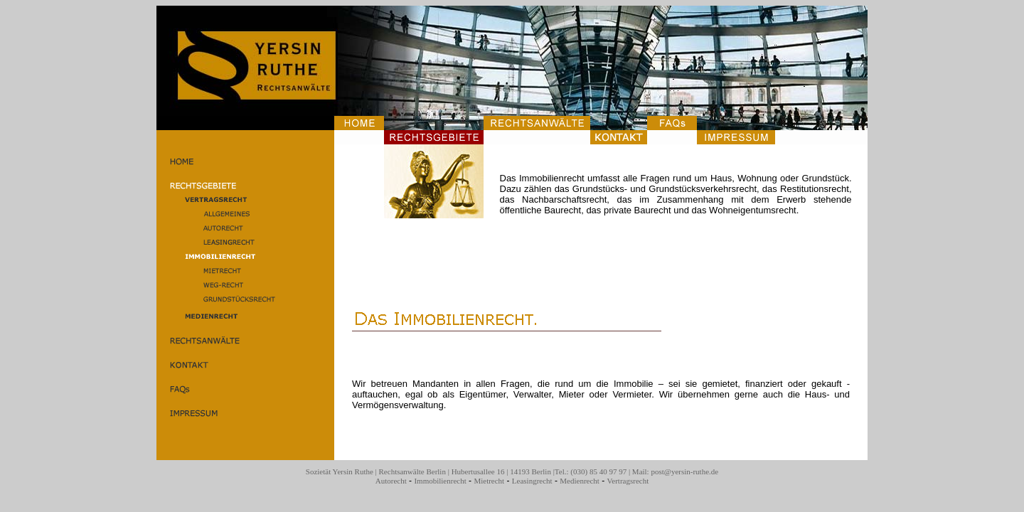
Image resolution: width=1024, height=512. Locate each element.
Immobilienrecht (440, 480)
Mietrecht (489, 480)
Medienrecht (579, 480)
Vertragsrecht (628, 480)
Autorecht (391, 480)
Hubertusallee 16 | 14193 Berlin (501, 471)
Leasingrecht (532, 480)
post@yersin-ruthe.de (684, 471)
